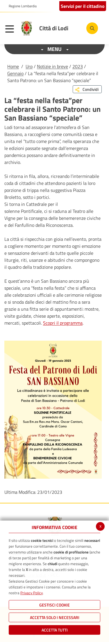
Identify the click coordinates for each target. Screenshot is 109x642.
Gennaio (15, 73)
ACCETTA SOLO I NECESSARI (54, 617)
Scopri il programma (63, 322)
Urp (29, 66)
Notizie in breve (52, 66)
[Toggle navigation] (11, 30)
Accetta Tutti (55, 630)
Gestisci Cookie (54, 605)
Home (13, 66)
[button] (20, 6)
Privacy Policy (31, 593)
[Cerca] (92, 28)
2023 (77, 66)
